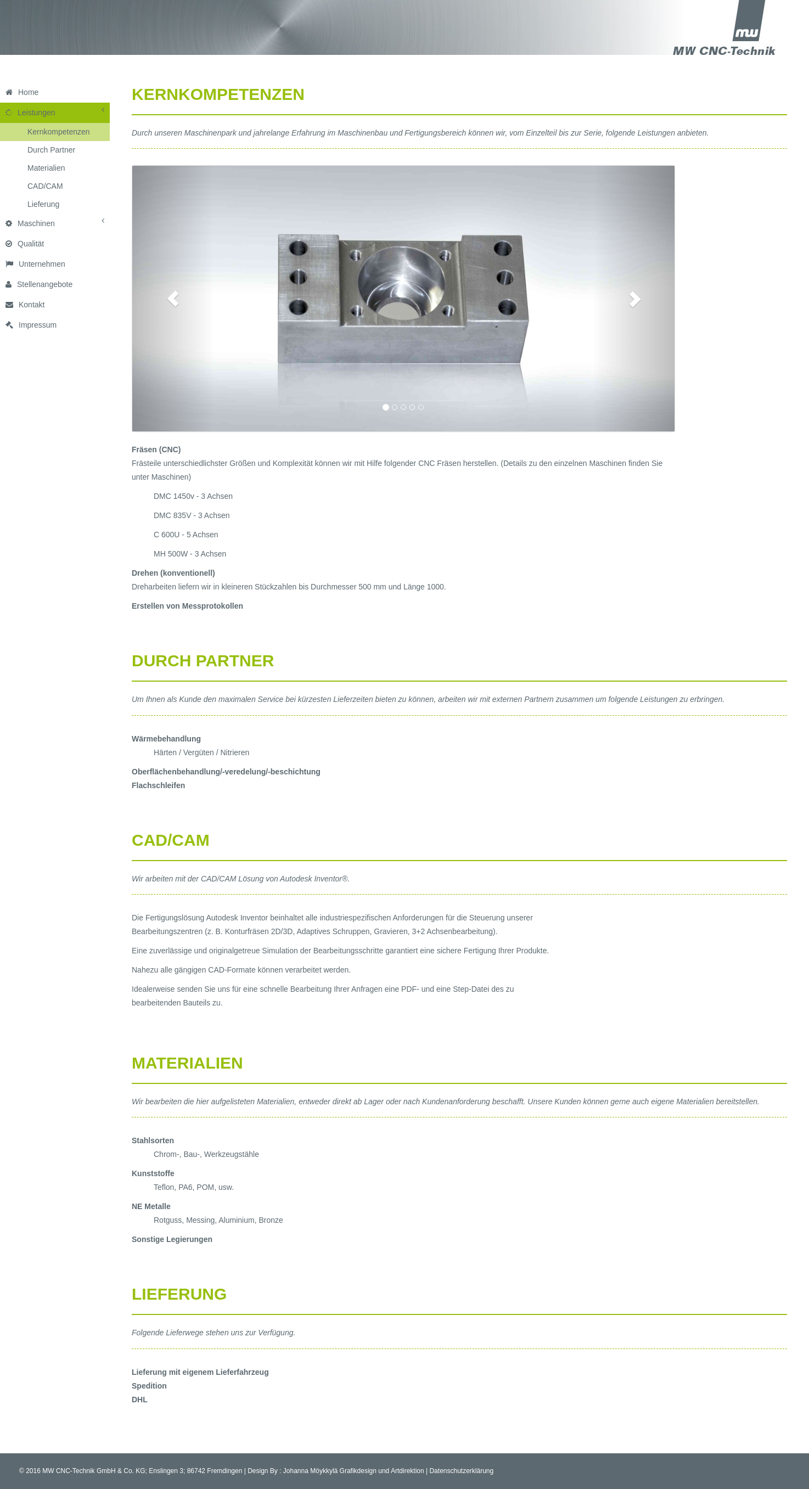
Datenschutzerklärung (461, 1471)
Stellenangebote (38, 284)
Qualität (24, 243)
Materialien (46, 168)
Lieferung (43, 204)
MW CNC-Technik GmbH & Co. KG (93, 1471)
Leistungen (54, 111)
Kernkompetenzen (58, 131)
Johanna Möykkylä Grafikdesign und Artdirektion (353, 1471)
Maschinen (54, 222)
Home (21, 92)
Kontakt (24, 304)
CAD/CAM (45, 186)
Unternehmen (35, 264)
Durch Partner (51, 149)
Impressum (31, 325)
